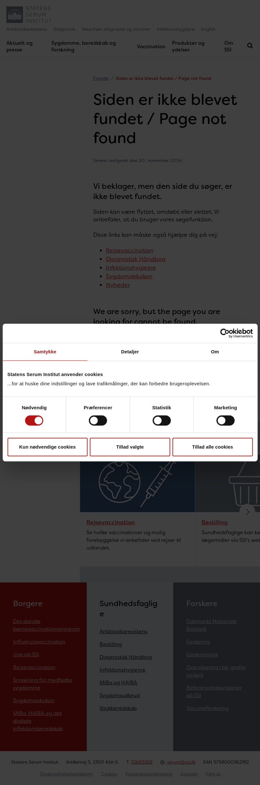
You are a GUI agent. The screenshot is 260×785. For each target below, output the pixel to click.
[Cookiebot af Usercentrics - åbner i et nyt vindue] (225, 333)
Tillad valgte (130, 447)
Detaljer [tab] (130, 351)
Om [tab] (215, 351)
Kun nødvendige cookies (47, 447)
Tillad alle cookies (212, 447)
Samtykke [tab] (45, 351)
